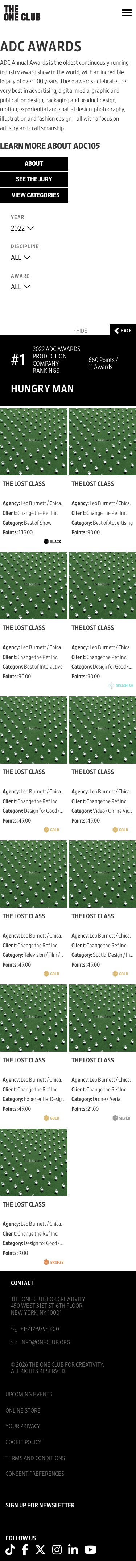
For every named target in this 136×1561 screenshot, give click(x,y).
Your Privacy (22, 1426)
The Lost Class (24, 484)
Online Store (23, 1410)
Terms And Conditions (35, 1458)
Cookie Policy (23, 1442)
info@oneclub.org (45, 1342)
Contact (22, 1283)
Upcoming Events (28, 1394)
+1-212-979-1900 (39, 1329)
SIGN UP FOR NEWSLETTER (40, 1505)
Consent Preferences (34, 1474)
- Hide (80, 331)
